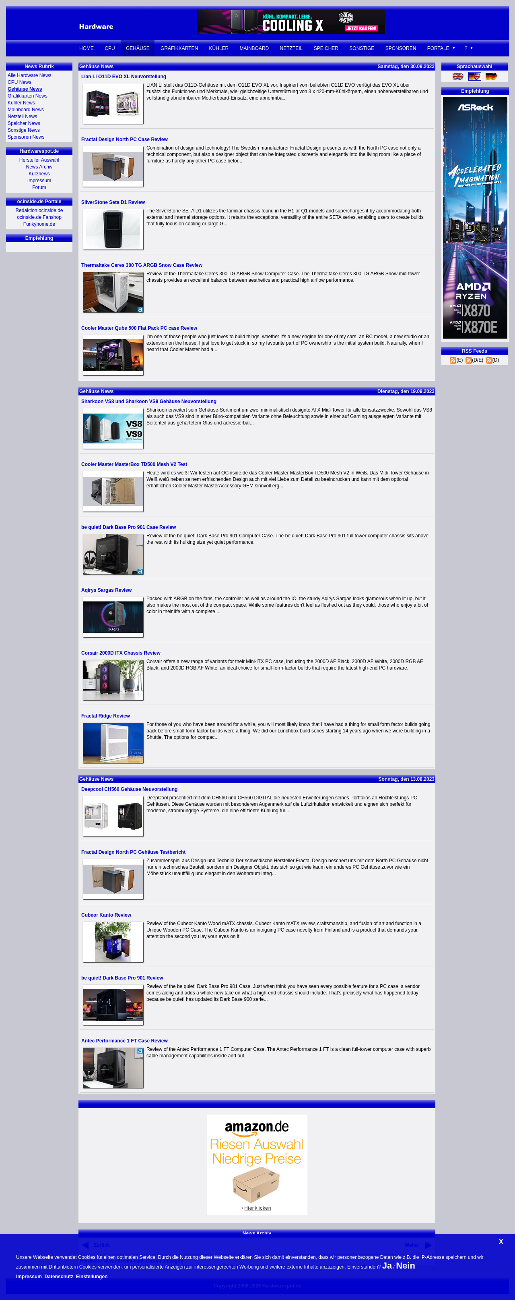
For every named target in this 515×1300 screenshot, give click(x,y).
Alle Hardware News (30, 75)
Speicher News (24, 123)
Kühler (219, 48)
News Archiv (39, 167)
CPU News (19, 82)
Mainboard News (26, 109)
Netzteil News (22, 116)
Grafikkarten (179, 48)
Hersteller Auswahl (39, 160)
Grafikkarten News (27, 96)
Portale (438, 48)
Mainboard (254, 48)
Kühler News (21, 103)
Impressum (39, 180)
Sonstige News (24, 130)
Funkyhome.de (39, 224)
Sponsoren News (26, 137)
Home (86, 48)
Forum (39, 187)
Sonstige (361, 48)
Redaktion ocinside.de (39, 210)
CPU (110, 48)
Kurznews (39, 174)
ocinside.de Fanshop (39, 217)
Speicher (326, 48)
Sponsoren (400, 48)
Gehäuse (138, 48)
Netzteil (291, 48)
